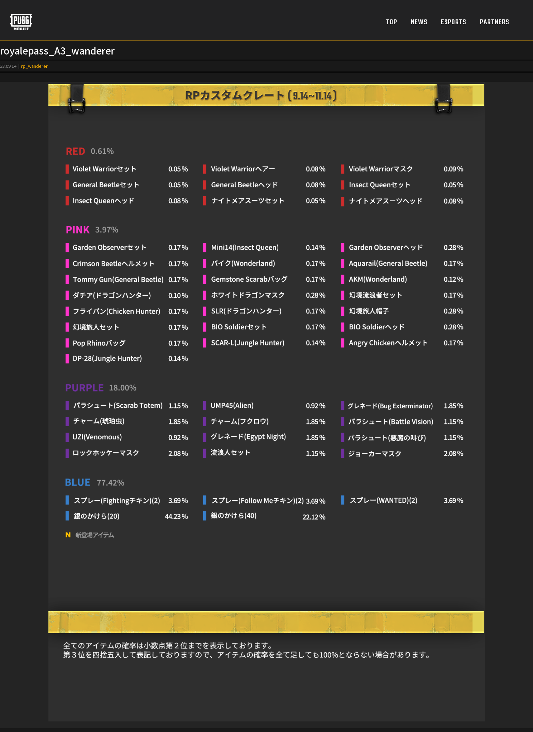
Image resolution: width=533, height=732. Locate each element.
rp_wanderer (34, 66)
